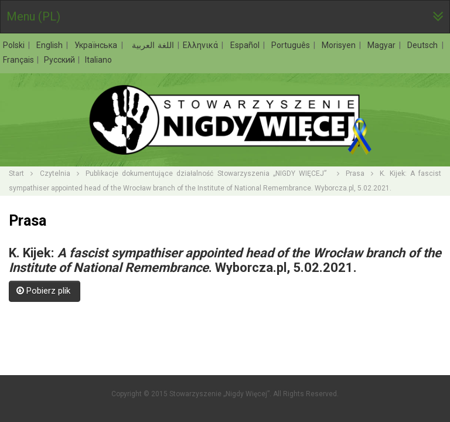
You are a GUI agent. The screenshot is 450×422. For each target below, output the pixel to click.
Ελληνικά (202, 45)
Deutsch (424, 45)
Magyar (382, 45)
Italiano (98, 59)
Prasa (355, 173)
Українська (97, 45)
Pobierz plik (44, 290)
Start (16, 173)
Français (19, 59)
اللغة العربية (151, 45)
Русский (60, 59)
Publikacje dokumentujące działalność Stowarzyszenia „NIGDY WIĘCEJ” (208, 173)
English (51, 45)
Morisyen (340, 45)
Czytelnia (55, 173)
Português (292, 45)
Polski (15, 45)
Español (246, 45)
